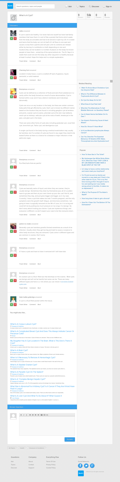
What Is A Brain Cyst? (19, 350)
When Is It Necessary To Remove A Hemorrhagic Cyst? (32, 357)
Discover (93, 6)
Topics (80, 6)
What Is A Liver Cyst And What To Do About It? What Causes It (36, 396)
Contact (31, 465)
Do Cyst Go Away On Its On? (91, 100)
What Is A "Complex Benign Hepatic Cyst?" (28, 379)
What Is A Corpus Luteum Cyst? (23, 324)
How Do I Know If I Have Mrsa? (92, 127)
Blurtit (10, 6)
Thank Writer (23, 61)
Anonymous (23, 89)
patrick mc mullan (25, 224)
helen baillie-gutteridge (27, 297)
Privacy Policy (50, 465)
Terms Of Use (50, 461)
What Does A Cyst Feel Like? (91, 104)
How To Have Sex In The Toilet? (93, 155)
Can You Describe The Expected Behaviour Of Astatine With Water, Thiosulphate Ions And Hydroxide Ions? (95, 139)
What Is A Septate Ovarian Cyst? (23, 365)
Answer (70, 439)
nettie (21, 31)
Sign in (107, 6)
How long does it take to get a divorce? (96, 199)
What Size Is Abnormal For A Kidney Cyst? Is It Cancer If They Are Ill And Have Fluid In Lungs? (42, 387)
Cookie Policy (51, 468)
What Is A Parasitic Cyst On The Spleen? (26, 372)
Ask (68, 6)
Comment (33, 61)
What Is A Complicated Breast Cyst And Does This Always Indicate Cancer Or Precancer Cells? (42, 332)
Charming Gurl (24, 70)
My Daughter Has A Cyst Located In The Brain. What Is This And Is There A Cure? (41, 342)
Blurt (39, 61)
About (31, 461)
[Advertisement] (43, 143)
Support (31, 468)
